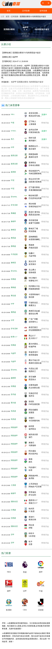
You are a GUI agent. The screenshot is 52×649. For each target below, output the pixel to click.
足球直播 (26, 11)
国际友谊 (14, 502)
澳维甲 (13, 221)
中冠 (12, 180)
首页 (8, 11)
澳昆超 (13, 238)
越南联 (13, 378)
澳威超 (13, 213)
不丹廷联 (14, 254)
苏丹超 (13, 394)
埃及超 (13, 411)
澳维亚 (13, 230)
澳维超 (13, 246)
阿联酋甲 (14, 427)
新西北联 (14, 155)
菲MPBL (14, 197)
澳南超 (13, 287)
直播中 (44, 115)
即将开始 (45, 123)
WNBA (13, 131)
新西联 (13, 172)
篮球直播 (43, 11)
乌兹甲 (13, 353)
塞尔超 (13, 403)
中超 (12, 123)
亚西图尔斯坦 (22, 82)
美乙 (12, 139)
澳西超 (13, 312)
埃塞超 (13, 279)
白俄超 (13, 510)
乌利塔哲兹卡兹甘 (36, 82)
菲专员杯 (14, 205)
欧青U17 (14, 337)
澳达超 (13, 296)
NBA (12, 114)
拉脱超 (13, 518)
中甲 (12, 147)
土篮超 (13, 485)
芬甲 (12, 535)
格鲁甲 (13, 493)
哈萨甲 (14, 82)
